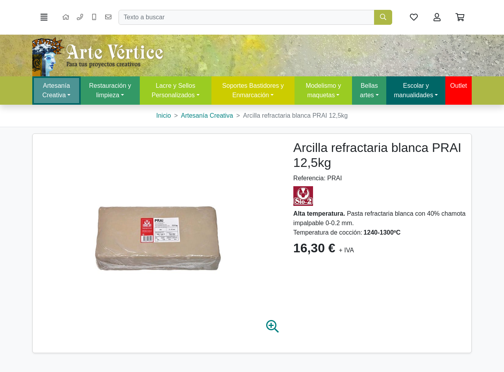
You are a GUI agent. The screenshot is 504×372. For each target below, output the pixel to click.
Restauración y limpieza (110, 90)
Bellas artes (369, 90)
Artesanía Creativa (56, 90)
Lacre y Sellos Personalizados (173, 90)
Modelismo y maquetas (323, 90)
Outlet (458, 85)
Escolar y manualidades (414, 90)
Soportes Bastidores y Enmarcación (253, 90)
